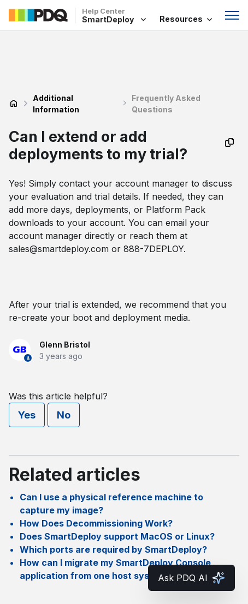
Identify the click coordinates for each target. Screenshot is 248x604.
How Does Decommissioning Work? (96, 523)
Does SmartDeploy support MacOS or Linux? (117, 536)
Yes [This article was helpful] (27, 415)
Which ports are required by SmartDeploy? (113, 549)
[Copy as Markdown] (229, 142)
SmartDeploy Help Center (14, 104)
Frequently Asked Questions (166, 103)
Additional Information (56, 103)
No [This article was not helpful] (63, 415)
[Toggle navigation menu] (232, 15)
